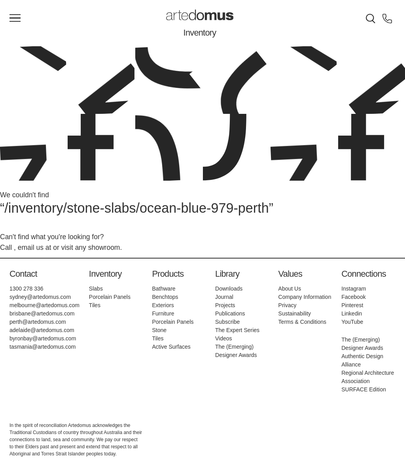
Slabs (96, 288)
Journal (224, 297)
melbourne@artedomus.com (44, 305)
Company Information (304, 297)
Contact (23, 274)
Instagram (353, 288)
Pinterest (352, 305)
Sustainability (294, 313)
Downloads (228, 288)
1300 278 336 (26, 288)
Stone (159, 330)
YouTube (352, 322)
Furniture (163, 313)
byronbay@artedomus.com (42, 338)
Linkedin (351, 313)
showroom (104, 247)
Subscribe (227, 322)
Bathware (163, 288)
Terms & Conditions (302, 322)
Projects (225, 305)
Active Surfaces (171, 347)
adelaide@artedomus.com (41, 330)
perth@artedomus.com (37, 322)
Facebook (353, 297)
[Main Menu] (15, 18)
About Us (289, 288)
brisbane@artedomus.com (41, 313)
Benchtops (165, 297)
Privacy (287, 305)
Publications (230, 313)
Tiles (94, 305)
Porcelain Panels (110, 297)
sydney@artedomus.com (40, 297)
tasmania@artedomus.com (42, 347)
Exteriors (163, 305)
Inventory (200, 33)
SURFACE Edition (363, 389)
